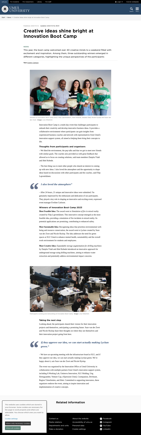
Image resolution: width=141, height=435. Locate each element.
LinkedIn (105, 429)
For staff (48, 2)
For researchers (28, 2)
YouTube (105, 425)
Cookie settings (79, 429)
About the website (80, 418)
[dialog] (24, 417)
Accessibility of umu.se (82, 422)
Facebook (106, 418)
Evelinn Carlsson (33, 63)
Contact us (53, 418)
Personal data (78, 425)
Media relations (55, 422)
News (9, 17)
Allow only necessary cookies (18, 423)
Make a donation (56, 429)
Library (39, 2)
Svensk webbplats (132, 2)
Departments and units (59, 425)
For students (14, 2)
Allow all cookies (13, 428)
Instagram (106, 422)
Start (3, 17)
